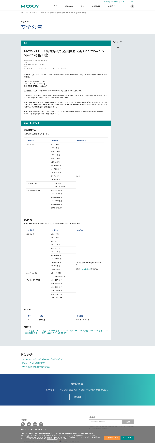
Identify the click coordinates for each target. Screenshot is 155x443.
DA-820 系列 (41, 331)
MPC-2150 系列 (81, 331)
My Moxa (124, 2)
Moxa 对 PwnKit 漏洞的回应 (33, 363)
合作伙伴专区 (115, 2)
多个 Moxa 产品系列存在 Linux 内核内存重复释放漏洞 (43, 359)
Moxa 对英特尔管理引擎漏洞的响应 (36, 367)
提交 (128, 422)
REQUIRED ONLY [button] (111, 437)
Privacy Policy (52, 439)
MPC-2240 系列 (95, 331)
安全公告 (35, 13)
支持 (83, 6)
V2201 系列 (51, 333)
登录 (132, 1)
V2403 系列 (62, 333)
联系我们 (106, 2)
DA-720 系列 (29, 331)
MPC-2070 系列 (67, 331)
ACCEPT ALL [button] (127, 437)
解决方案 (69, 6)
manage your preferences (57, 437)
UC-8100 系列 (39, 333)
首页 (22, 13)
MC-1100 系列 (53, 331)
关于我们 (111, 6)
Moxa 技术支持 (86, 269)
